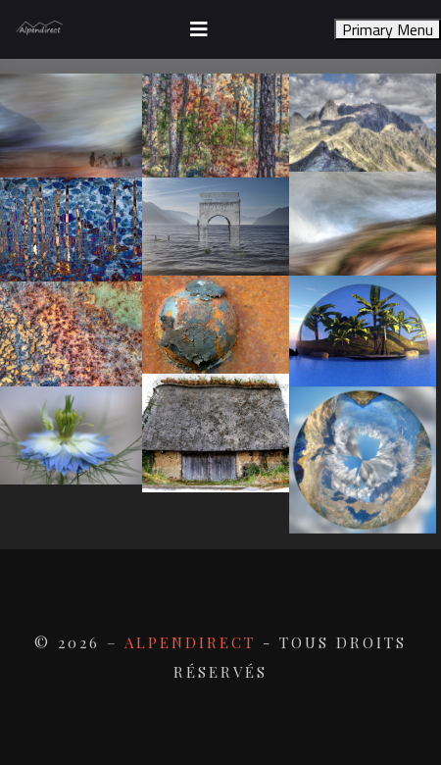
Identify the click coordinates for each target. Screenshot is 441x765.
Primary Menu (387, 29)
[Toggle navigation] (198, 29)
